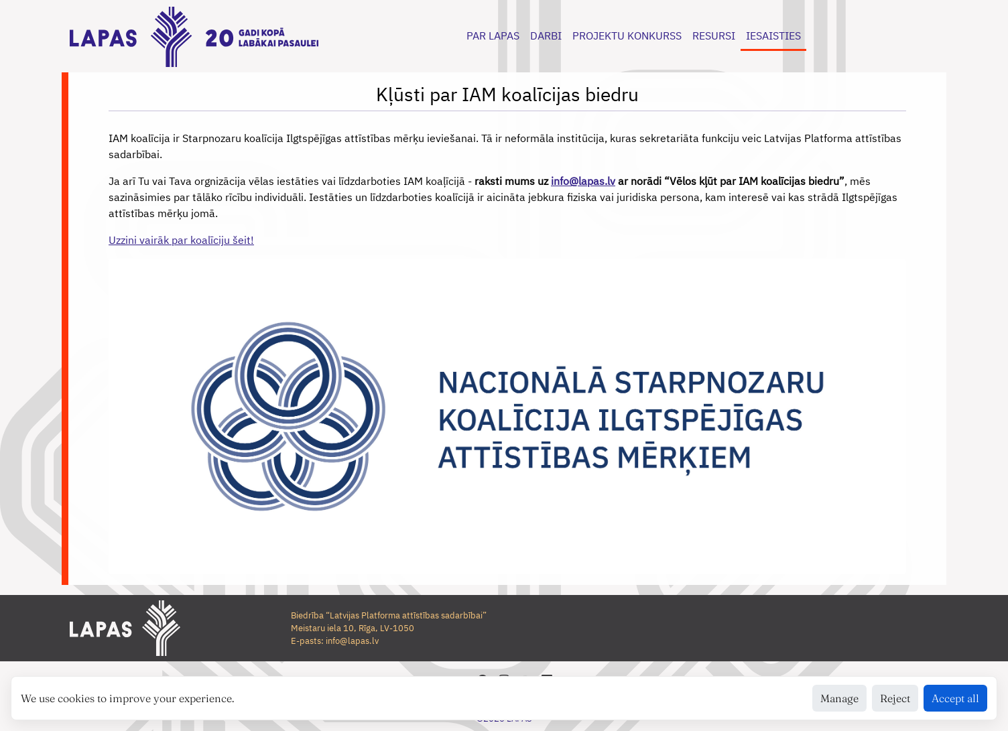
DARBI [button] (546, 35)
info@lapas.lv (583, 181)
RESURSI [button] (713, 35)
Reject (895, 698)
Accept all (955, 698)
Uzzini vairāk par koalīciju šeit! (181, 240)
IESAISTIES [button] (773, 35)
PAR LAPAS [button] (492, 35)
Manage (839, 698)
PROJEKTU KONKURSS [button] (627, 35)
